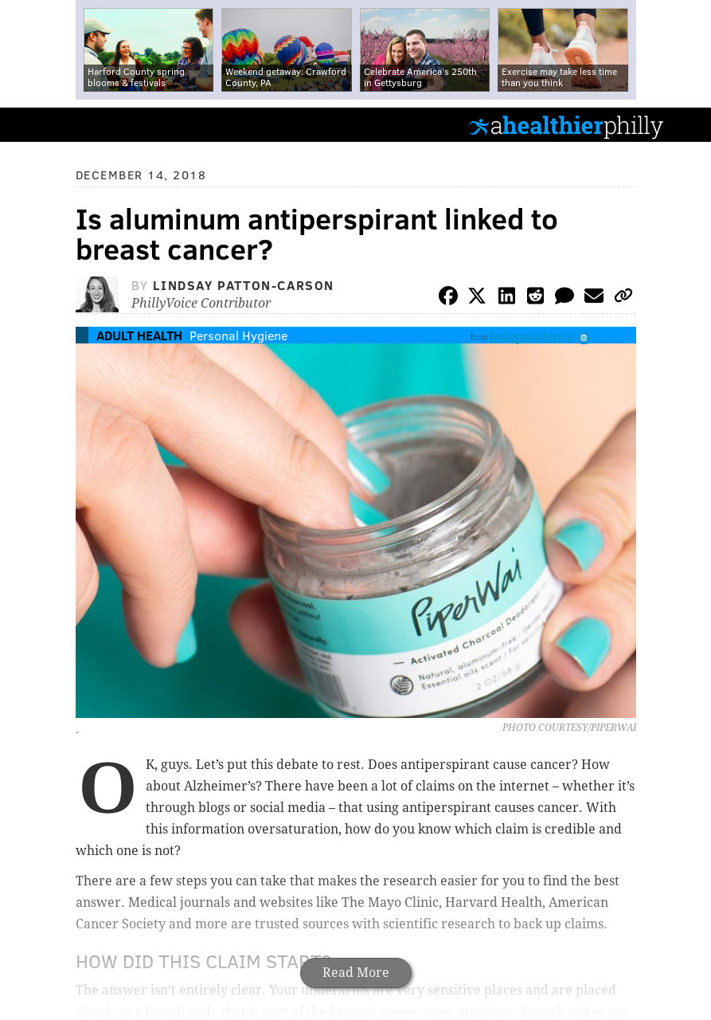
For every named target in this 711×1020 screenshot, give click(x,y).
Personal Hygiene (238, 335)
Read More (355, 972)
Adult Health (139, 335)
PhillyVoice (38, 123)
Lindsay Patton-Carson (243, 285)
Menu (685, 124)
